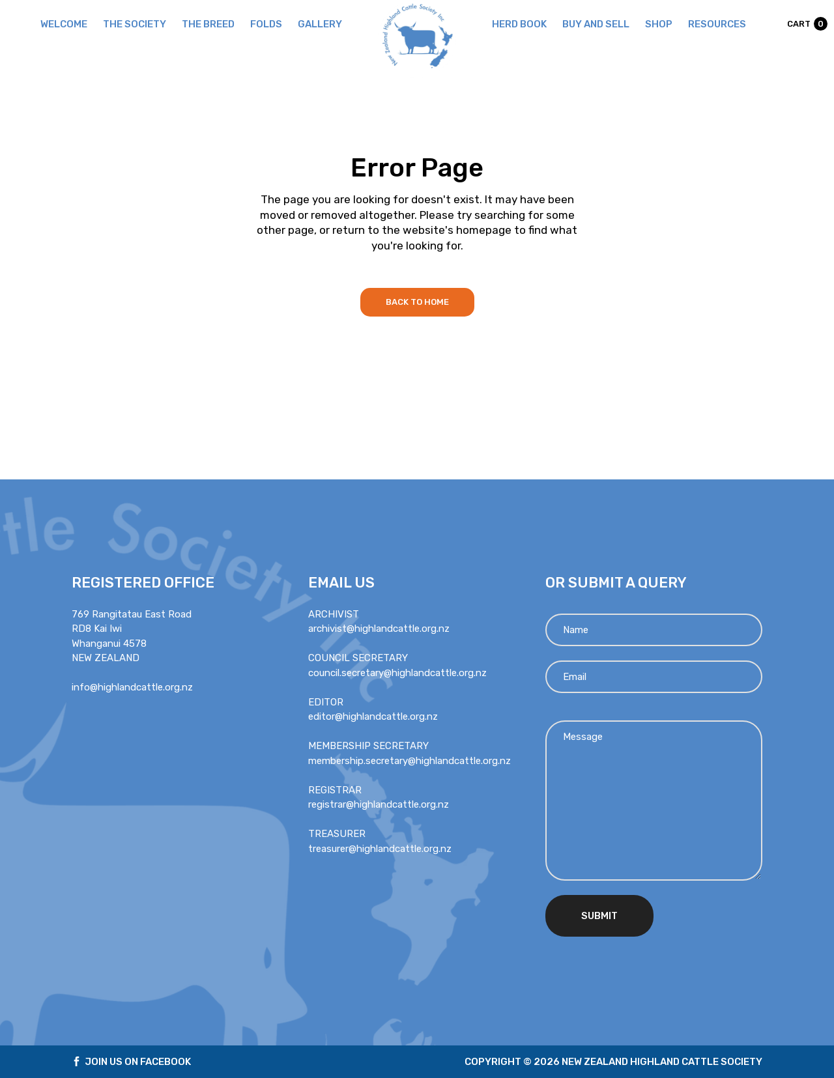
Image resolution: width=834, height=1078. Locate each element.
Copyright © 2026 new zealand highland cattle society (613, 1062)
